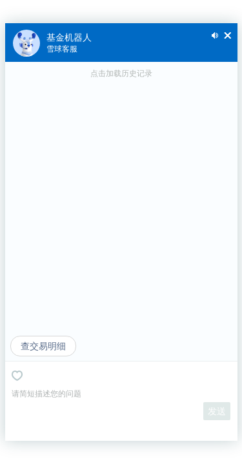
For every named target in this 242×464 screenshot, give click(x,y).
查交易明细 (43, 346)
